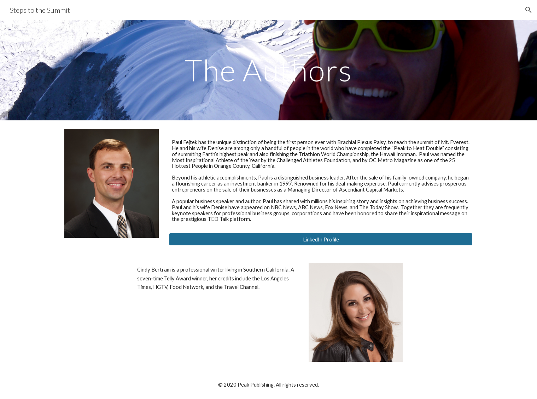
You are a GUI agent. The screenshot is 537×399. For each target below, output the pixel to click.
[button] (528, 9)
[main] (268, 70)
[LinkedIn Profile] (320, 239)
